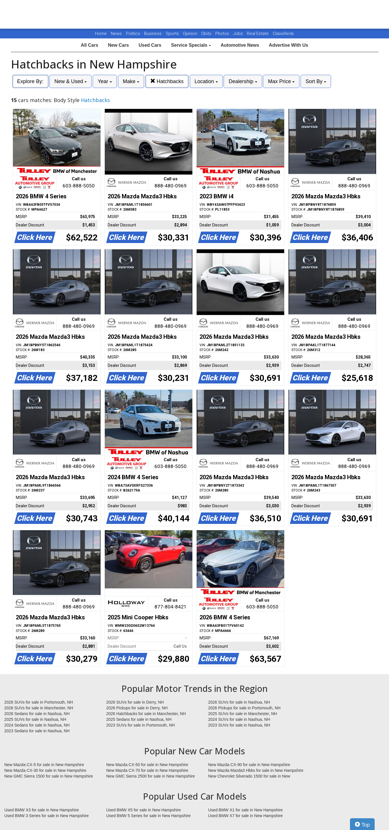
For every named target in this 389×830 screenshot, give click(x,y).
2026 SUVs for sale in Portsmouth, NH (38, 702)
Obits (206, 33)
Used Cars (150, 45)
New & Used (70, 81)
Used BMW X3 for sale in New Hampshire (41, 810)
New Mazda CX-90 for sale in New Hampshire (249, 764)
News (116, 33)
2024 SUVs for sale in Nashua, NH (239, 719)
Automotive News (239, 45)
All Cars (89, 45)
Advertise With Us (288, 45)
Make (131, 81)
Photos (222, 33)
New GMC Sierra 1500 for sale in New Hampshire (48, 776)
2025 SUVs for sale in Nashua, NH (35, 719)
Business (153, 33)
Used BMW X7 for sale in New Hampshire (245, 815)
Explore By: (30, 81)
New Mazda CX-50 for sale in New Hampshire (147, 764)
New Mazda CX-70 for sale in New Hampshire (147, 770)
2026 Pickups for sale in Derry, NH (137, 708)
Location (206, 81)
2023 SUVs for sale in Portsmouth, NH (140, 725)
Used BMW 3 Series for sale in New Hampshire (46, 815)
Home (101, 33)
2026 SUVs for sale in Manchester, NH (38, 708)
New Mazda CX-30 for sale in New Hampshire (45, 770)
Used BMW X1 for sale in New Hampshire (245, 810)
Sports (173, 33)
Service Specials (191, 45)
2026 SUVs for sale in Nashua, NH (239, 702)
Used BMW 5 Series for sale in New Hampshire (148, 815)
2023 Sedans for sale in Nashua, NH (36, 731)
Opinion (190, 33)
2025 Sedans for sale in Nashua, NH (138, 719)
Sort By (315, 81)
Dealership (243, 81)
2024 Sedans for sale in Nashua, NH (36, 725)
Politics (133, 33)
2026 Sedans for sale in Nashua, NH (36, 713)
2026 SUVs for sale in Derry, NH (135, 702)
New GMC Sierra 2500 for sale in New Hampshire (150, 776)
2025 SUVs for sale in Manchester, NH (242, 713)
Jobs (238, 33)
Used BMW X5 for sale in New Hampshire (143, 810)
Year (105, 81)
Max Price (281, 81)
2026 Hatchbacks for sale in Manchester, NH (146, 713)
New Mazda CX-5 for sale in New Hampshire (44, 764)
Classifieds (283, 33)
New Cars (118, 45)
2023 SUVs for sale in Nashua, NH (239, 725)
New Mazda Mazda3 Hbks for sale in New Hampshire (255, 770)
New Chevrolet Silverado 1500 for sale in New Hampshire (249, 776)
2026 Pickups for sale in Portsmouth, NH (244, 708)
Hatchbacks (167, 81)
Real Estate (258, 33)
